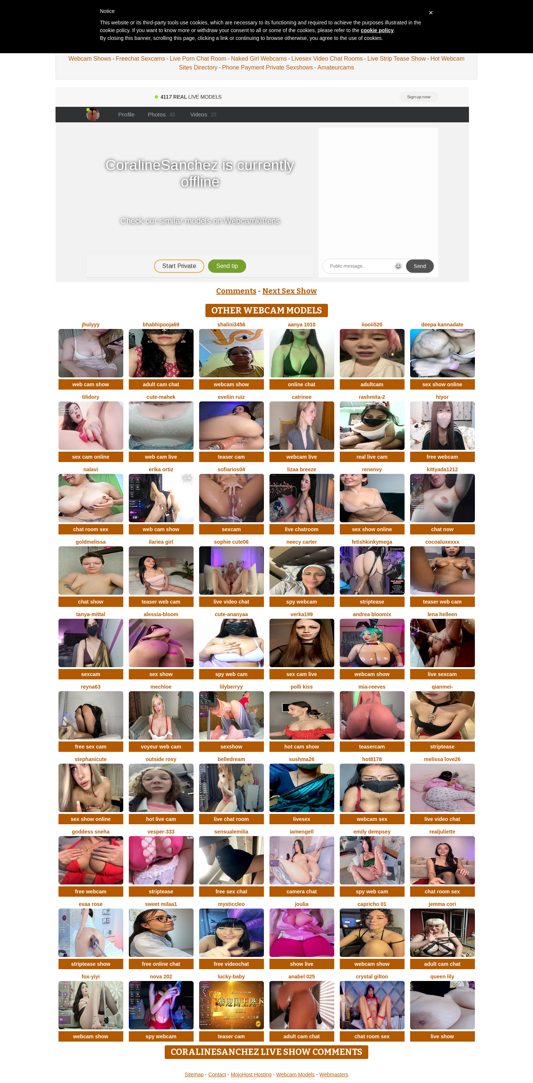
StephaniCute (91, 759)
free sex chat (231, 891)
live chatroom (301, 529)
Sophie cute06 (231, 542)
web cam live (161, 457)
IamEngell (302, 832)
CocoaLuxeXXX (442, 542)
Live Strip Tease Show (396, 58)
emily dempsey (371, 832)
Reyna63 (91, 687)
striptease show (90, 964)
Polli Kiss (302, 687)
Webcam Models (295, 1074)
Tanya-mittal (90, 614)
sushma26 (301, 759)
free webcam (442, 457)
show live (301, 964)
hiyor (442, 397)
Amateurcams (336, 67)
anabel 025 (301, 977)
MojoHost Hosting (251, 1074)
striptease (372, 602)
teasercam (372, 747)
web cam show (91, 384)
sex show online (442, 384)
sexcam (231, 529)
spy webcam (301, 602)
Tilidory (91, 397)
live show (442, 1036)
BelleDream (231, 759)
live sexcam (442, 674)
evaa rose (91, 904)
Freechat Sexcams (140, 58)
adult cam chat (161, 384)
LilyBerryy (231, 687)
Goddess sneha (91, 832)
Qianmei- (442, 687)
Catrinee (302, 397)
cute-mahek (161, 397)
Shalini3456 (231, 324)
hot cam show (301, 747)
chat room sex (90, 529)
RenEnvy (372, 469)
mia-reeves (371, 687)
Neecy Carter (301, 542)
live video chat (231, 602)
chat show (90, 602)
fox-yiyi (90, 977)
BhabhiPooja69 (161, 324)
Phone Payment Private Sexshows (267, 67)
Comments (236, 290)
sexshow (231, 747)
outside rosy (160, 759)
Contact (217, 1074)
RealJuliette (442, 832)
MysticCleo (231, 904)
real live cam (372, 457)
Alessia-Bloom (161, 614)
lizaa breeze (301, 469)
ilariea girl (161, 542)
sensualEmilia (231, 832)
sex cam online (90, 457)
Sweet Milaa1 (161, 904)
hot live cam (161, 819)
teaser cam (231, 457)
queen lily (442, 977)
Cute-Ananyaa (231, 614)
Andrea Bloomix (372, 614)
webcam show (231, 384)
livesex (302, 819)
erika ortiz (161, 469)
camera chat (301, 891)
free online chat (161, 964)
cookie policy (377, 30)
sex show (160, 674)
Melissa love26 (442, 759)
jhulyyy (91, 324)
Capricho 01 (372, 904)
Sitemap (194, 1074)
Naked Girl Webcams (259, 58)
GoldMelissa (91, 542)
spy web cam (231, 674)
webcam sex (372, 819)
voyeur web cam (161, 747)
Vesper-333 (160, 832)
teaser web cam (161, 602)
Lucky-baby (231, 977)
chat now (442, 529)
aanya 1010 (302, 324)
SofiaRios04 (231, 469)
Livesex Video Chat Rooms (327, 58)
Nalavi (90, 469)
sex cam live (301, 674)
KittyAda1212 (442, 469)
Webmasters (333, 1074)
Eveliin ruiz (231, 397)
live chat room (231, 819)
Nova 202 (161, 977)
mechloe (161, 687)
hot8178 (372, 759)
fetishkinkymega (372, 542)
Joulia (302, 904)
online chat (301, 384)
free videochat (231, 964)
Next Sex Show (289, 290)
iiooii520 (372, 324)
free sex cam (91, 747)
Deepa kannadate (442, 324)
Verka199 (302, 614)
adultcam (372, 384)
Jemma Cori (442, 904)
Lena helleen (442, 614)
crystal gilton (372, 977)
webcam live (301, 457)
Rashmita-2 (372, 397)
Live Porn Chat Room (198, 58)
